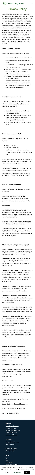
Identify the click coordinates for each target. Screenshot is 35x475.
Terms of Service (19, 404)
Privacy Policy (6, 404)
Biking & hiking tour (11, 428)
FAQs (7, 460)
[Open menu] (32, 4)
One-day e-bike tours (12, 435)
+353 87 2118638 (14, 413)
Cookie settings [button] (17, 472)
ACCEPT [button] (27, 472)
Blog (7, 458)
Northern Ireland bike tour (13, 430)
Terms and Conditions (12, 464)
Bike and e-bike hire (11, 432)
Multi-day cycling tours (12, 426)
